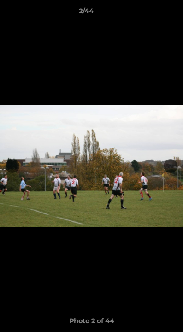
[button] (149, 13)
